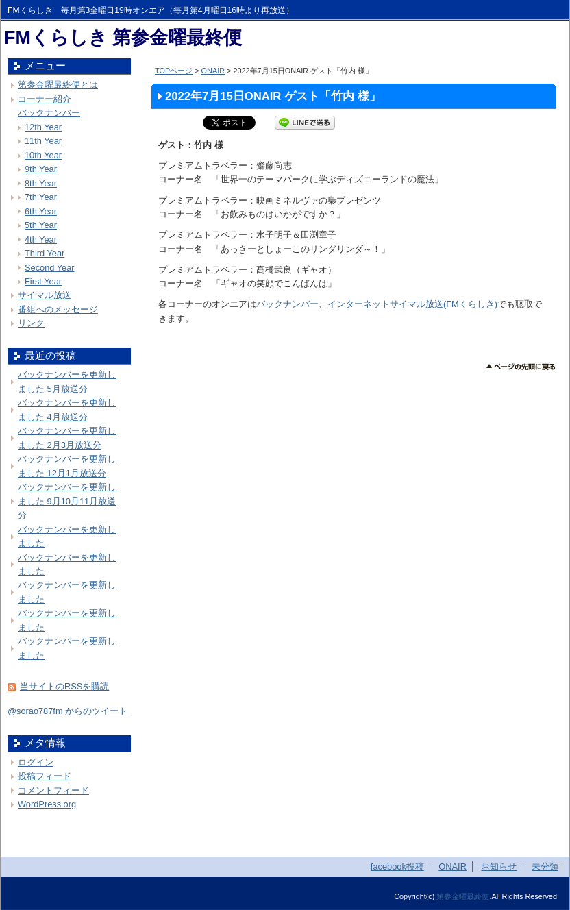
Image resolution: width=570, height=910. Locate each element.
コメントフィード (53, 790)
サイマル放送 (44, 295)
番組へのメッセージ (58, 309)
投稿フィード (44, 776)
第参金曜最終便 (462, 896)
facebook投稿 (397, 866)
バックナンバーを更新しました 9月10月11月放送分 (67, 501)
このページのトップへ (521, 367)
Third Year (44, 253)
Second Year (50, 267)
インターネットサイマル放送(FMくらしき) (412, 304)
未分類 (545, 866)
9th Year (41, 169)
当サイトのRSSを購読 (64, 686)
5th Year (41, 225)
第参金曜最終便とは (58, 84)
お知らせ (499, 866)
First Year (43, 281)
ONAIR (213, 70)
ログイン (35, 762)
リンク (31, 323)
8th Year (41, 183)
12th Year (43, 127)
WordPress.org (47, 804)
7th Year (41, 197)
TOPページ (174, 70)
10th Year (43, 155)
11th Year (43, 141)
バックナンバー (287, 304)
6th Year (41, 211)
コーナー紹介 (44, 99)
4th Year (41, 239)
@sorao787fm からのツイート (67, 711)
